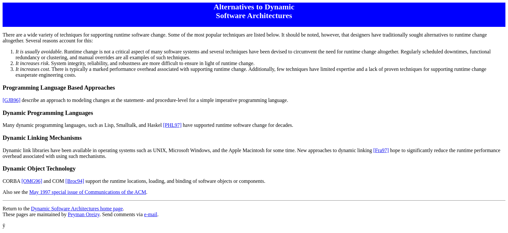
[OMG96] (31, 181)
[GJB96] (11, 100)
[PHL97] (172, 125)
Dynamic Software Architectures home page (77, 208)
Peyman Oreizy (83, 214)
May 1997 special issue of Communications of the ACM (87, 192)
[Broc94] (74, 181)
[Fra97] (381, 150)
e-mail (150, 214)
